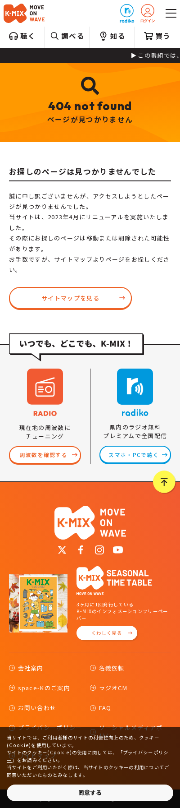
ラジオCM (113, 687)
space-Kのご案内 (44, 687)
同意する (90, 792)
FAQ (105, 707)
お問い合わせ (37, 707)
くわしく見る (106, 632)
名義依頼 (112, 668)
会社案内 (31, 668)
